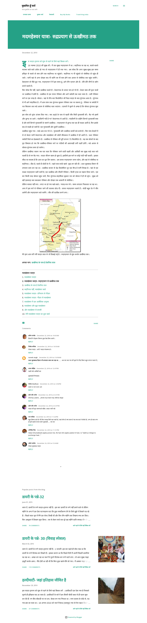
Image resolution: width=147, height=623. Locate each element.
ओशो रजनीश (32, 443)
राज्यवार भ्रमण (26, 14)
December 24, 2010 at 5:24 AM (47, 443)
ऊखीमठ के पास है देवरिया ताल (43, 262)
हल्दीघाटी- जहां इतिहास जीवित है (44, 580)
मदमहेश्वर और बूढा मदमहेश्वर (34, 306)
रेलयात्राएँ (50, 14)
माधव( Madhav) (33, 384)
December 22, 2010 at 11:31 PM (48, 430)
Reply (30, 342)
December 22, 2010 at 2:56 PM (50, 384)
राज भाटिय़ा (31, 417)
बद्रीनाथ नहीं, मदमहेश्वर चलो (35, 289)
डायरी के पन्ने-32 (33, 496)
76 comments (34, 525)
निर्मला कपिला (32, 346)
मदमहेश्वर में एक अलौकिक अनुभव (36, 302)
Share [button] (111, 61)
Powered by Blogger (73, 617)
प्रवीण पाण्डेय (31, 336)
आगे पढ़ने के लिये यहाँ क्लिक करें (81, 525)
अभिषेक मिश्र (32, 430)
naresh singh (33, 357)
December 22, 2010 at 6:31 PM (49, 395)
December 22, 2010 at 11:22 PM (47, 417)
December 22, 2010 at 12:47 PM (48, 368)
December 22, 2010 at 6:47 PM (49, 406)
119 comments (34, 567)
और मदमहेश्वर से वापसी (32, 310)
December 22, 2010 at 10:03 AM (48, 336)
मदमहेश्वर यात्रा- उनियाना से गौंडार (37, 293)
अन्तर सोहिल (31, 368)
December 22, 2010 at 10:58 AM (50, 357)
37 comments (34, 609)
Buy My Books (64, 14)
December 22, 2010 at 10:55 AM (48, 346)
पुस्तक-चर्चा (39, 14)
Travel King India (81, 14)
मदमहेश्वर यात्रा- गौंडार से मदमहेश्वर (37, 297)
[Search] (115, 6)
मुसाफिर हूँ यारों (28, 5)
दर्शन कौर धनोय (32, 395)
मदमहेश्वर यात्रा (30, 277)
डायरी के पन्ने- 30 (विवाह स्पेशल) (44, 538)
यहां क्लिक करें (62, 61)
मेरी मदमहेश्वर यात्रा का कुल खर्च (38, 314)
